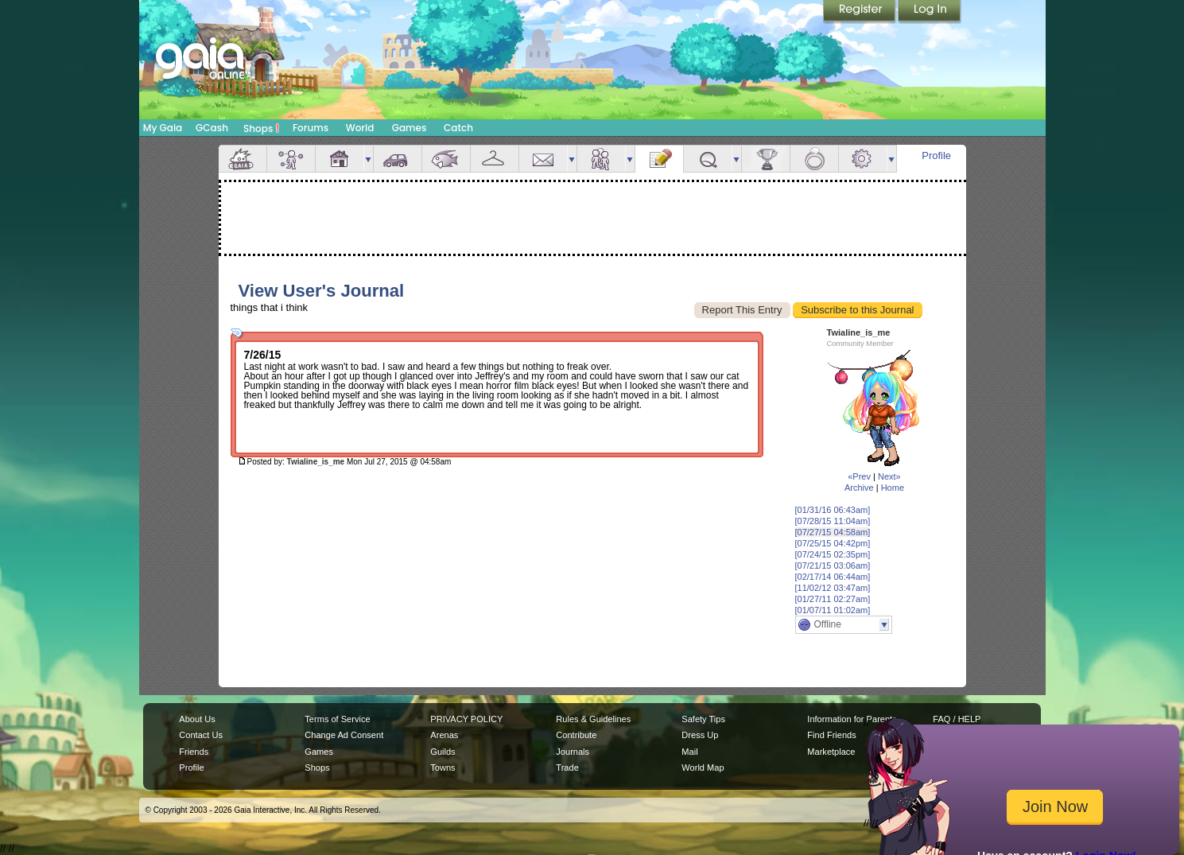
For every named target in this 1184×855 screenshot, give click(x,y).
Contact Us (201, 735)
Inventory (494, 159)
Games (409, 127)
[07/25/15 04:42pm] (833, 543)
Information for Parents (851, 719)
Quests (708, 159)
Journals (572, 751)
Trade (567, 767)
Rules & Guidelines (593, 719)
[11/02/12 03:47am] (833, 588)
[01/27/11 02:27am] (833, 599)
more (368, 159)
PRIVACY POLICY (466, 719)
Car (397, 159)
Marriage (814, 159)
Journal (659, 159)
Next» (889, 476)
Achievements (766, 159)
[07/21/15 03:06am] (833, 565)
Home (892, 487)
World (360, 127)
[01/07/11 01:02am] (833, 610)
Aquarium (446, 159)
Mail (543, 159)
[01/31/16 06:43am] (833, 510)
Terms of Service (337, 719)
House (339, 159)
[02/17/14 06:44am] (833, 576)
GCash (212, 127)
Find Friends (831, 735)
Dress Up (699, 735)
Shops (261, 128)
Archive (859, 487)
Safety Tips (703, 719)
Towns (442, 767)
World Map (702, 767)
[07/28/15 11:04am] (833, 521)
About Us (197, 719)
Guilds (442, 751)
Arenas (444, 735)
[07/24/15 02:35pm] (833, 554)
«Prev (859, 476)
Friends (601, 159)
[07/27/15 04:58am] (833, 532)
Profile (936, 155)
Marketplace (831, 751)
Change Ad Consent (344, 735)
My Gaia (162, 127)
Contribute (576, 735)
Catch (458, 127)
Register (860, 12)
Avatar (291, 159)
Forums (310, 127)
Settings (863, 159)
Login (929, 12)
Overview (242, 159)
